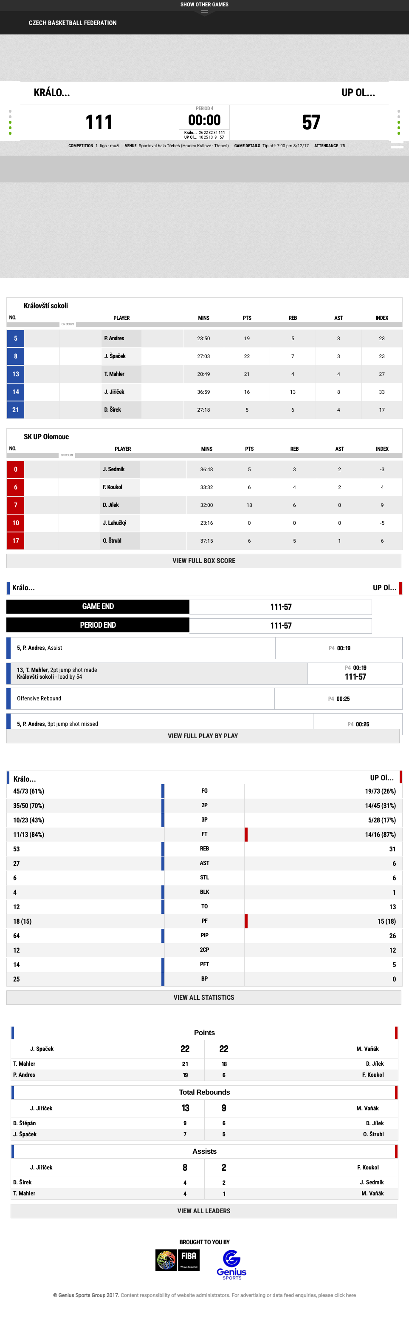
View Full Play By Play (203, 736)
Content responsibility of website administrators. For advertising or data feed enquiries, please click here (238, 1295)
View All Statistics (204, 997)
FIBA (177, 1264)
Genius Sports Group (231, 1264)
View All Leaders (204, 1211)
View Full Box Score (203, 561)
